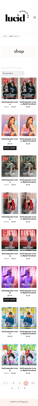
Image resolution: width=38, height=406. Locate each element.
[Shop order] (13, 73)
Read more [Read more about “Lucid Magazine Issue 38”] (10, 300)
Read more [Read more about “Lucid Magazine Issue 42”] (10, 148)
